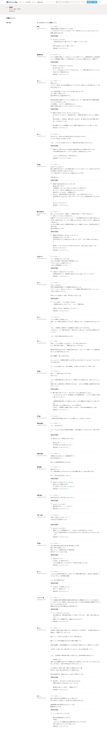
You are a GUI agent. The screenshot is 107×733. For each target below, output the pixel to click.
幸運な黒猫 (40, 423)
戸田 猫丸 (40, 515)
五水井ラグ (40, 256)
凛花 (38, 26)
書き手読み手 (40, 211)
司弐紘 (38, 164)
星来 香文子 (55, 48)
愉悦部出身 (40, 54)
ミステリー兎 (40, 597)
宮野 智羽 (39, 495)
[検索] (56, 2)
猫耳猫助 (39, 467)
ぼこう (38, 81)
